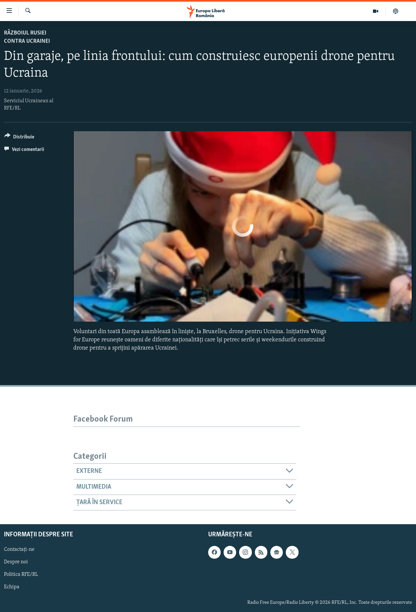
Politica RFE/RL (21, 574)
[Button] (19, 138)
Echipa (11, 587)
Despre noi (16, 562)
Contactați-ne (19, 549)
